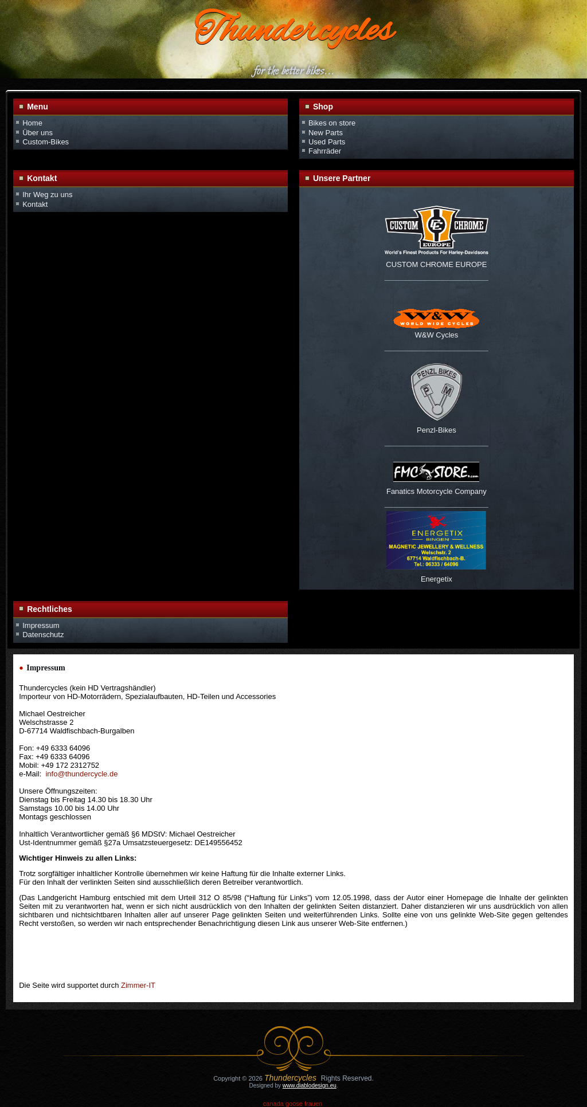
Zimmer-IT (138, 985)
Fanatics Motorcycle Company (436, 491)
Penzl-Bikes (436, 430)
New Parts (325, 132)
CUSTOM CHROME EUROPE (436, 264)
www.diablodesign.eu (309, 1085)
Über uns (37, 132)
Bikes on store (331, 123)
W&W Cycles (436, 335)
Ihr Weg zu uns (47, 194)
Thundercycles (293, 32)
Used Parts (326, 142)
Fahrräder (324, 151)
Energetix (436, 579)
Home (32, 123)
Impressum (40, 625)
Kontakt (35, 204)
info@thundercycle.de (81, 774)
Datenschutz (43, 634)
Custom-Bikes (45, 142)
